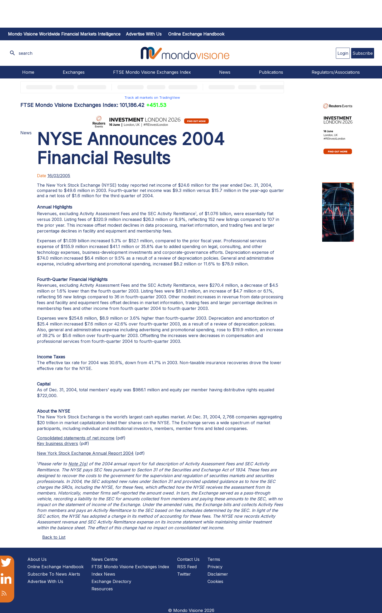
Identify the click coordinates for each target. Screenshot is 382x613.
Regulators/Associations (336, 72)
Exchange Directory (111, 581)
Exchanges (74, 72)
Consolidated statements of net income (75, 438)
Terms (213, 559)
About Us (37, 559)
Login (342, 53)
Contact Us (188, 559)
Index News (103, 574)
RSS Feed (187, 566)
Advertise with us (144, 34)
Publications (271, 72)
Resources (102, 588)
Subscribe (362, 53)
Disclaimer (217, 574)
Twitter (184, 574)
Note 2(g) (78, 464)
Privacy (215, 566)
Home (28, 72)
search (25, 53)
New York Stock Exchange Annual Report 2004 (85, 453)
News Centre (104, 559)
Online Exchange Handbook (196, 34)
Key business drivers (57, 443)
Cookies (215, 581)
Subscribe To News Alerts (53, 574)
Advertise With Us (45, 581)
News (224, 72)
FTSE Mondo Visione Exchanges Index (152, 72)
